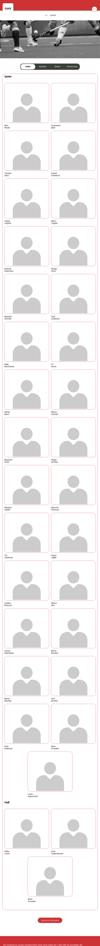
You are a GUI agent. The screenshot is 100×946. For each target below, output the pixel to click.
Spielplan (43, 67)
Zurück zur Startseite (50, 920)
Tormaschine (72, 67)
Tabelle (57, 67)
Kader (28, 67)
